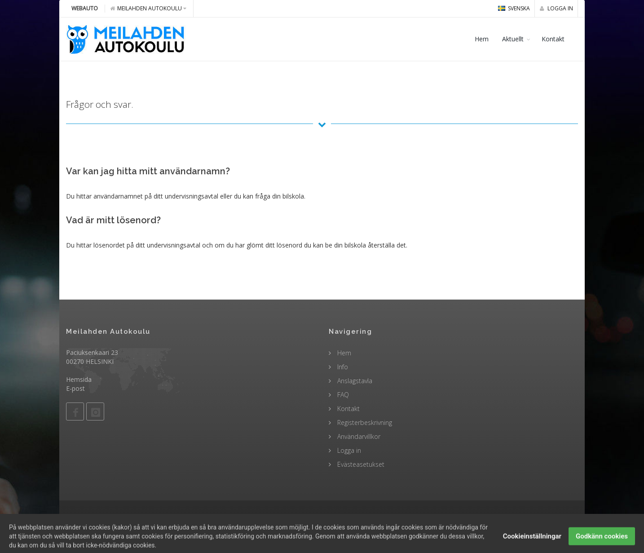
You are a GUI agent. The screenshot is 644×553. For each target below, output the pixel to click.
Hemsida (79, 379)
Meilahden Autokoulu (148, 8)
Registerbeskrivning (363, 422)
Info (341, 367)
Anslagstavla (353, 380)
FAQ (342, 394)
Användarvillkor (357, 436)
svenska (514, 8)
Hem (482, 39)
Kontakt (553, 39)
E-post (75, 388)
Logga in (556, 8)
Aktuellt (513, 39)
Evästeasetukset (359, 464)
